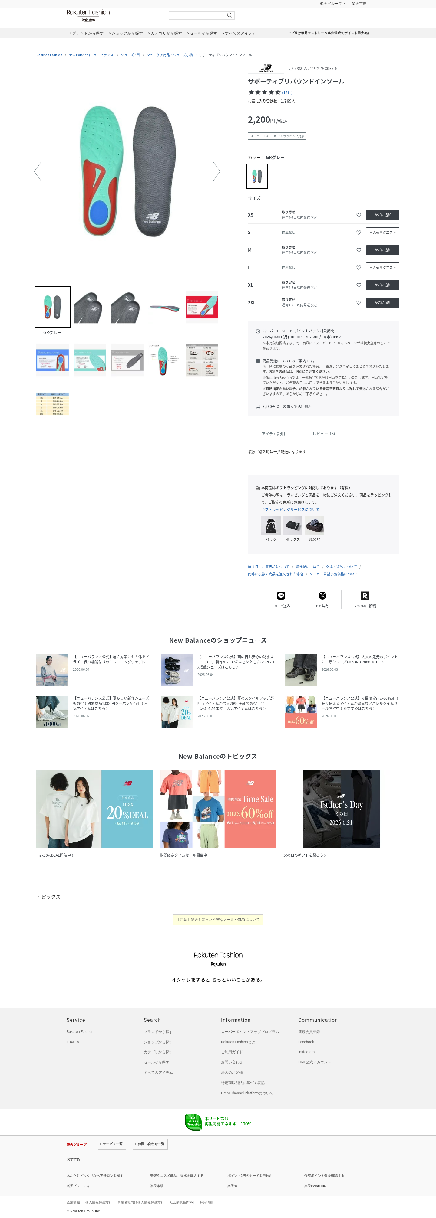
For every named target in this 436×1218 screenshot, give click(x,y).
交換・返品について (341, 566)
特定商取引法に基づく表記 (243, 1083)
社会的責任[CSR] (182, 1202)
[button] (37, 171)
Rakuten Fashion (113, 16)
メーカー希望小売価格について (333, 574)
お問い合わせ (232, 1062)
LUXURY (73, 1042)
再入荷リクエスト (382, 232)
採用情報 (206, 1202)
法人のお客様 (232, 1072)
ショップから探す (158, 1042)
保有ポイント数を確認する (324, 1176)
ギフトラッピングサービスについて (290, 509)
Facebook (306, 1042)
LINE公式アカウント (314, 1062)
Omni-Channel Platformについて (247, 1093)
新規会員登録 (309, 1032)
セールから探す (156, 1062)
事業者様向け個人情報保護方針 (140, 1202)
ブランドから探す (158, 1032)
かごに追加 (383, 214)
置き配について (308, 566)
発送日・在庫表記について (268, 566)
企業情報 (73, 1202)
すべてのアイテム (158, 1072)
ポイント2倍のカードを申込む (249, 1176)
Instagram (306, 1052)
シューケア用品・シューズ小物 (170, 55)
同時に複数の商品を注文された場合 (275, 574)
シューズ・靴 (130, 55)
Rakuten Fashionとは (238, 1042)
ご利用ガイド (232, 1052)
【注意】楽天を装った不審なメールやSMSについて (218, 919)
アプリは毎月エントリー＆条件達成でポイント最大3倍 (328, 33)
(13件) (287, 92)
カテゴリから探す (158, 1052)
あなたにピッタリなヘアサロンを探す (95, 1176)
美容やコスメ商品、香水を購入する (176, 1176)
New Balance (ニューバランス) (91, 55)
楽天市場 (359, 4)
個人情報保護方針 (98, 1202)
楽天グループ (331, 4)
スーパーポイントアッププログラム (250, 1032)
